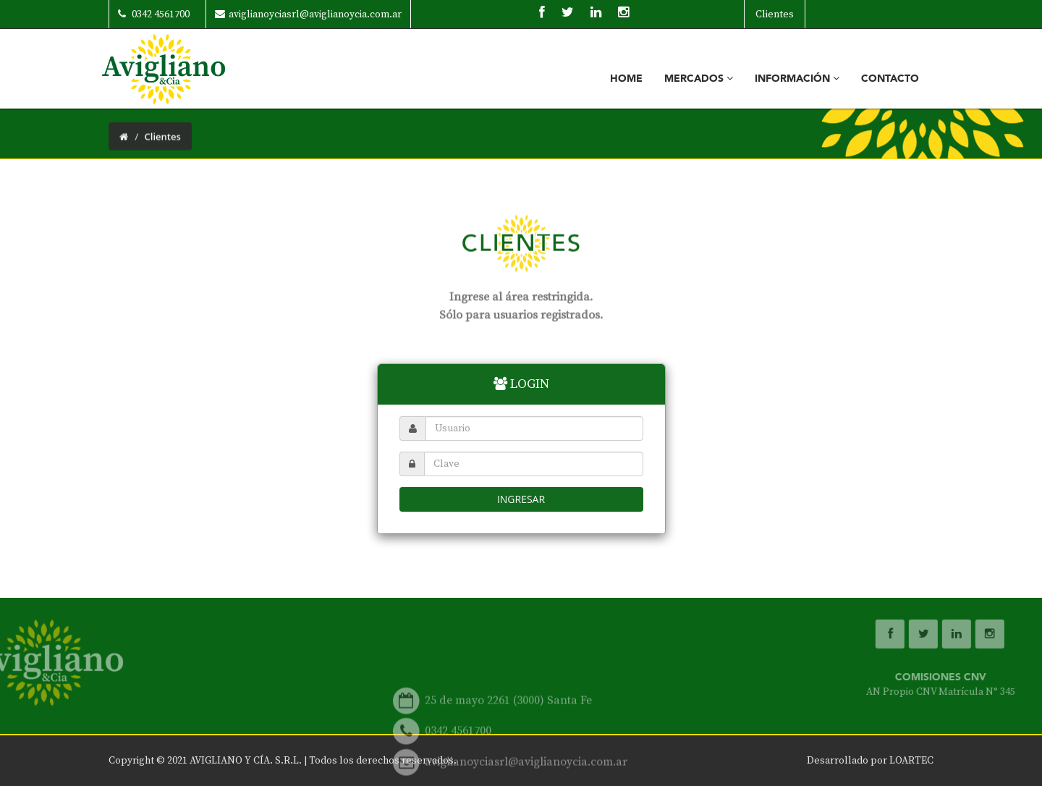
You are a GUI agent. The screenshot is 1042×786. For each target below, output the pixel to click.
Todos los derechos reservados (381, 760)
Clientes (774, 14)
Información (797, 78)
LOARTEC (911, 760)
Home (626, 78)
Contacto (890, 78)
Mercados (698, 78)
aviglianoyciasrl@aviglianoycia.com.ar (308, 14)
